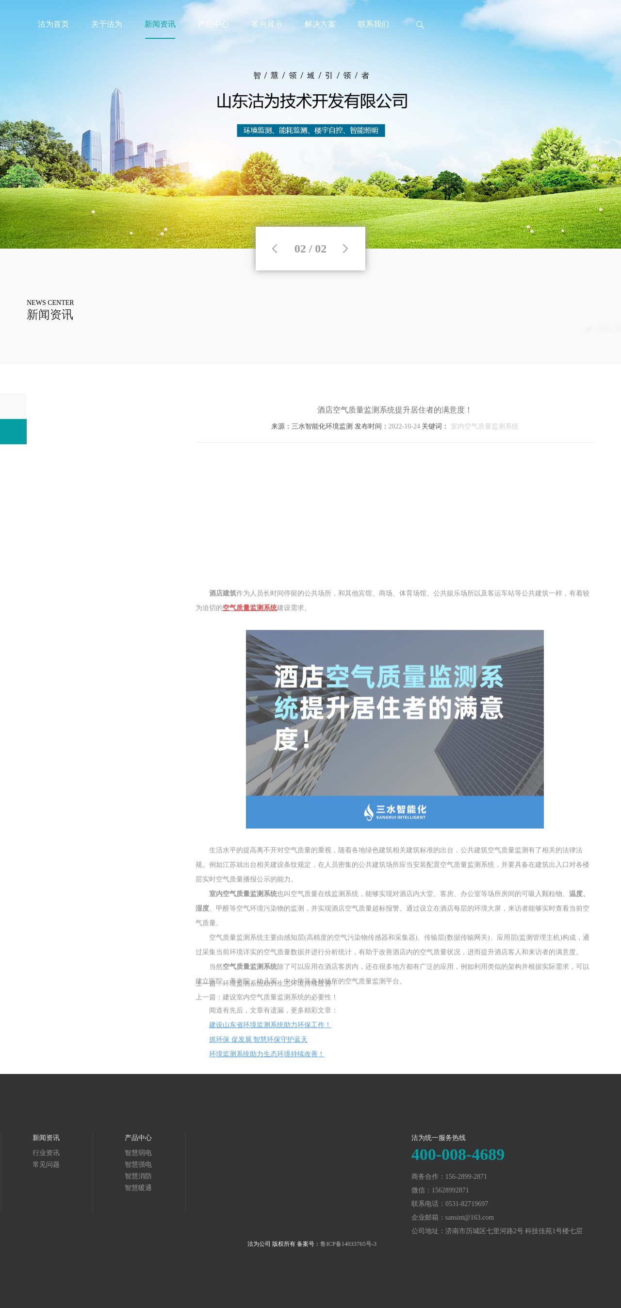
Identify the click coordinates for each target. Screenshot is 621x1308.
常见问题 (580, 329)
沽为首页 (53, 24)
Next (345, 248)
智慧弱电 (21, 1153)
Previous (275, 248)
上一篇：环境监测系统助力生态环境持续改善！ (267, 995)
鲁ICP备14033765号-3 (348, 1244)
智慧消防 (21, 1176)
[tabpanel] (310, 124)
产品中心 (213, 24)
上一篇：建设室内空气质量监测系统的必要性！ (267, 1008)
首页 (518, 329)
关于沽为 (106, 24)
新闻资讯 (160, 24)
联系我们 (373, 24)
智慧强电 (21, 1164)
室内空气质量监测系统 (485, 443)
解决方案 (320, 24)
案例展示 (266, 24)
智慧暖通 (21, 1187)
